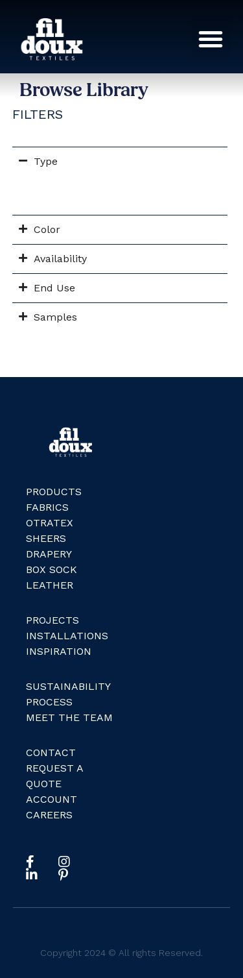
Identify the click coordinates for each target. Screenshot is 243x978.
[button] (210, 38)
